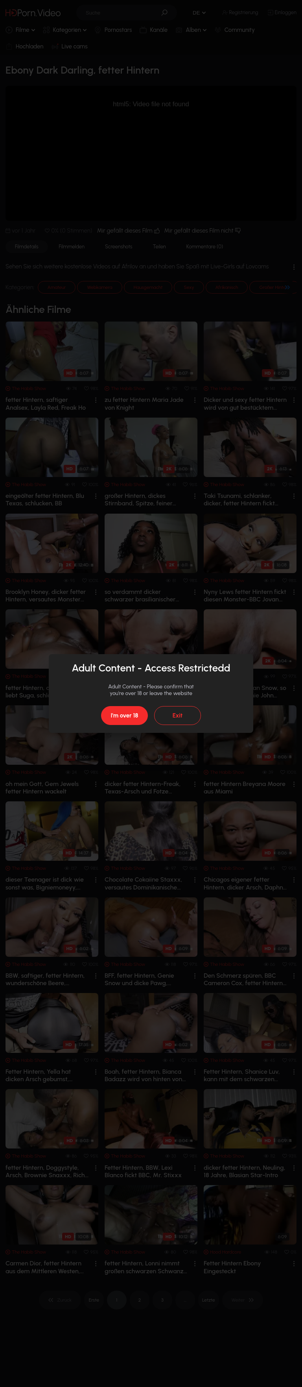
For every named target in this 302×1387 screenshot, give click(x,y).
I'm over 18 (124, 715)
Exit (177, 715)
